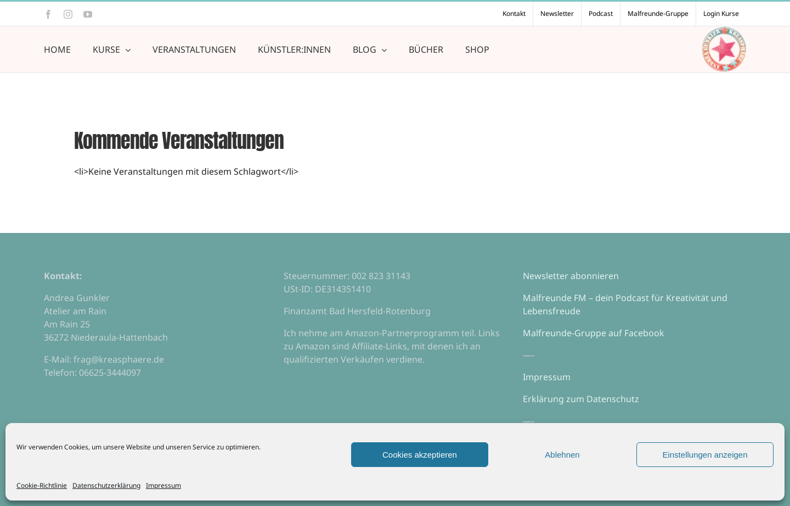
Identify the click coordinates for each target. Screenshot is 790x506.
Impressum (163, 485)
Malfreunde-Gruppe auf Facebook (593, 333)
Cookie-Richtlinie (41, 485)
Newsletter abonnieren (571, 276)
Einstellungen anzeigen (704, 454)
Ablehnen (562, 454)
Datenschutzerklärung (106, 485)
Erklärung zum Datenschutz (581, 399)
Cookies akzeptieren (419, 454)
